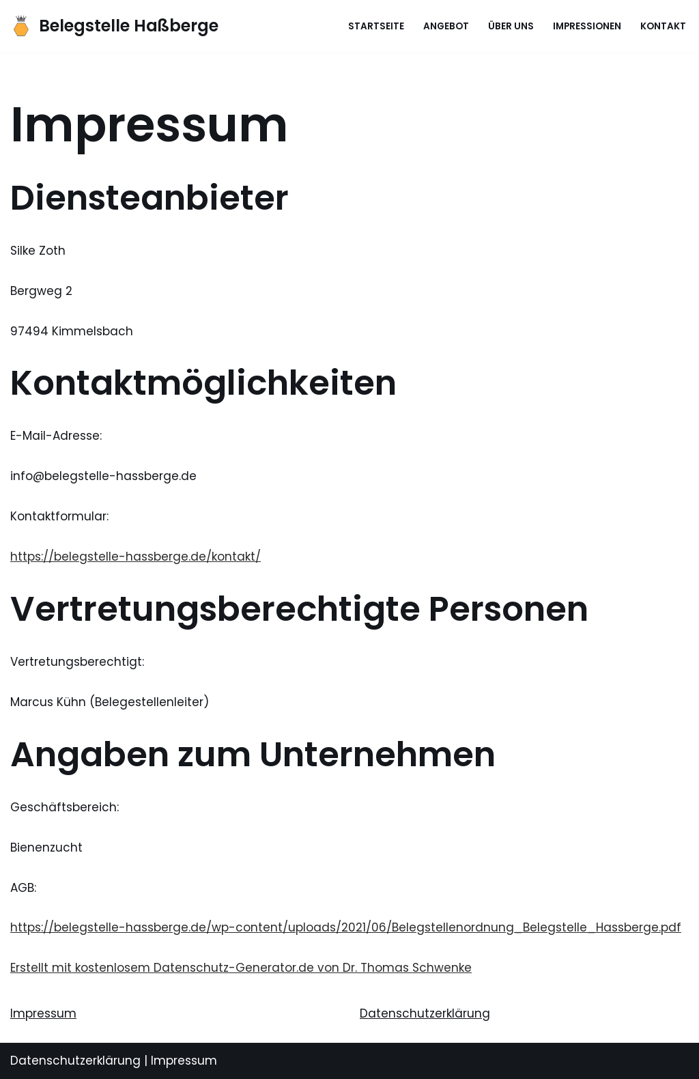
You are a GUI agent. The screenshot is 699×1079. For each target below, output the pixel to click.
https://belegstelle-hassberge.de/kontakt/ (135, 556)
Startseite (376, 26)
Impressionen (587, 26)
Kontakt (663, 26)
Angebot (446, 26)
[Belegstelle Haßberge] (114, 26)
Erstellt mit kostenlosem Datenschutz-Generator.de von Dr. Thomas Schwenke (241, 967)
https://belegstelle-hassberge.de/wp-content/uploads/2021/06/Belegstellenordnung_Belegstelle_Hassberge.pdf (345, 927)
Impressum (43, 1013)
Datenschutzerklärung (425, 1013)
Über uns (511, 26)
